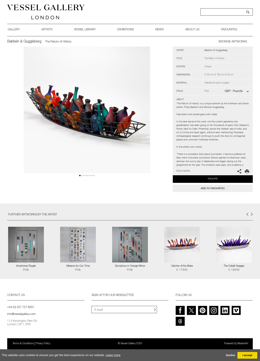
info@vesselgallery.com (21, 314)
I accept (247, 355)
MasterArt (242, 343)
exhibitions (125, 29)
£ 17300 (182, 270)
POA (26, 270)
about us (192, 29)
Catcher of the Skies (182, 266)
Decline (230, 355)
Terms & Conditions (23, 343)
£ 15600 (234, 270)
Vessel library (85, 29)
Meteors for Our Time (78, 266)
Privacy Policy (43, 343)
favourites (229, 29)
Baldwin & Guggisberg (24, 42)
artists (46, 29)
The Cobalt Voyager (234, 266)
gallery (14, 29)
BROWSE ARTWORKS (233, 41)
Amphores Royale (26, 266)
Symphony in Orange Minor (130, 266)
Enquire (213, 179)
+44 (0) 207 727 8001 (20, 307)
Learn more (113, 355)
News (159, 29)
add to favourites (213, 188)
